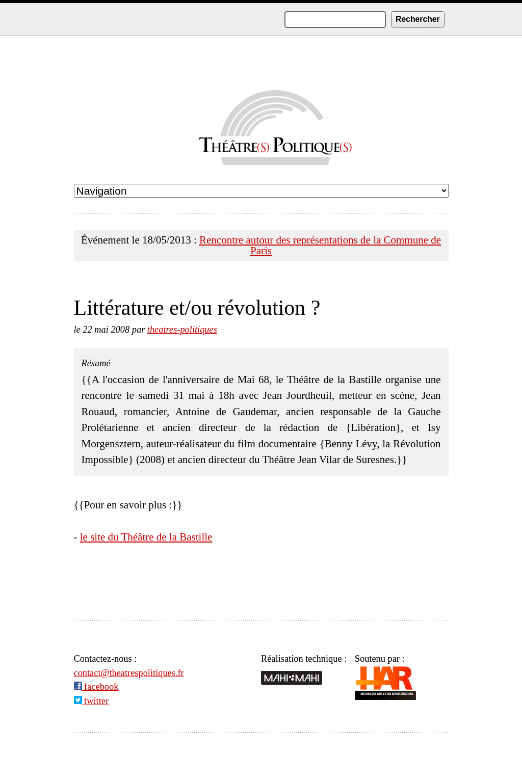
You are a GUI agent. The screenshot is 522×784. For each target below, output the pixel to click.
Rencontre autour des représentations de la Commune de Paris (320, 245)
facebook (96, 687)
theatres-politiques (182, 330)
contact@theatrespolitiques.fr (129, 673)
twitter (91, 701)
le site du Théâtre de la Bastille (146, 537)
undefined (261, 191)
